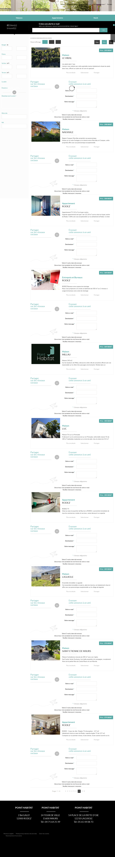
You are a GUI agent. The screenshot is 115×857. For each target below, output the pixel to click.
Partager (94, 72)
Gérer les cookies (44, 833)
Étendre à (4, 88)
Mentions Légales (8, 833)
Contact (109, 4)
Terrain (5, 72)
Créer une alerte (72, 4)
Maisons (19, 18)
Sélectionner (83, 72)
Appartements (57, 18)
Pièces (4, 54)
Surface (5, 63)
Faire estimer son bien (85, 4)
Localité (4, 81)
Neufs (96, 18)
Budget (4, 45)
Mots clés (4, 113)
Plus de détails (70, 72)
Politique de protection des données (26, 833)
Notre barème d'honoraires (14, 835)
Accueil (63, 4)
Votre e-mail (69, 165)
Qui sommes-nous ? (99, 4)
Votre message (69, 102)
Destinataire (69, 96)
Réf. (3, 122)
